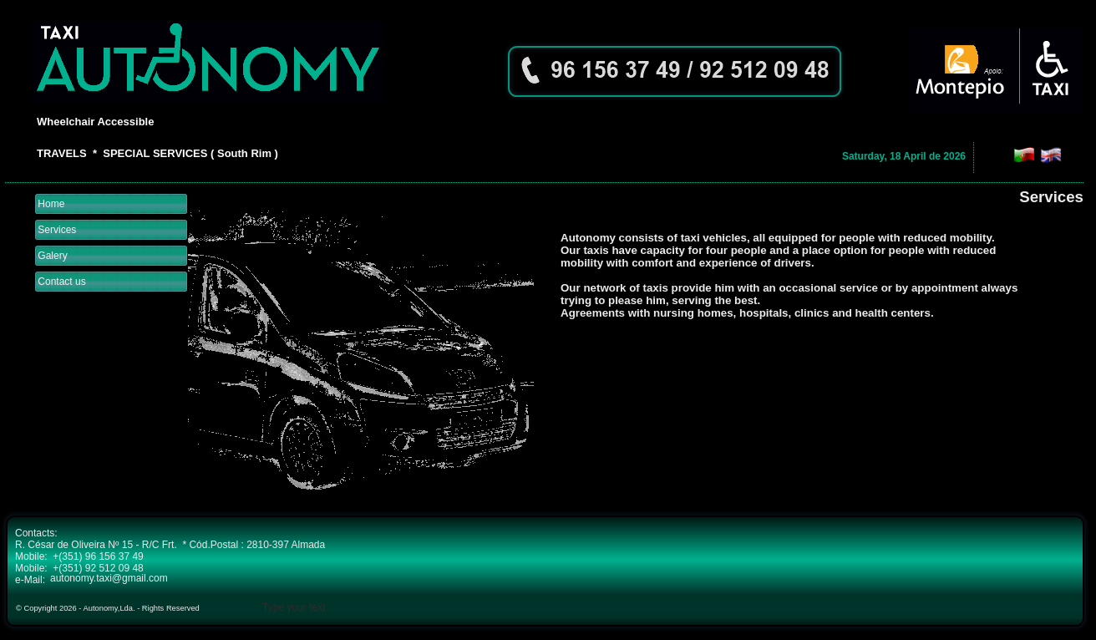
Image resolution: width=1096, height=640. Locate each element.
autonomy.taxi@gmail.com (109, 578)
